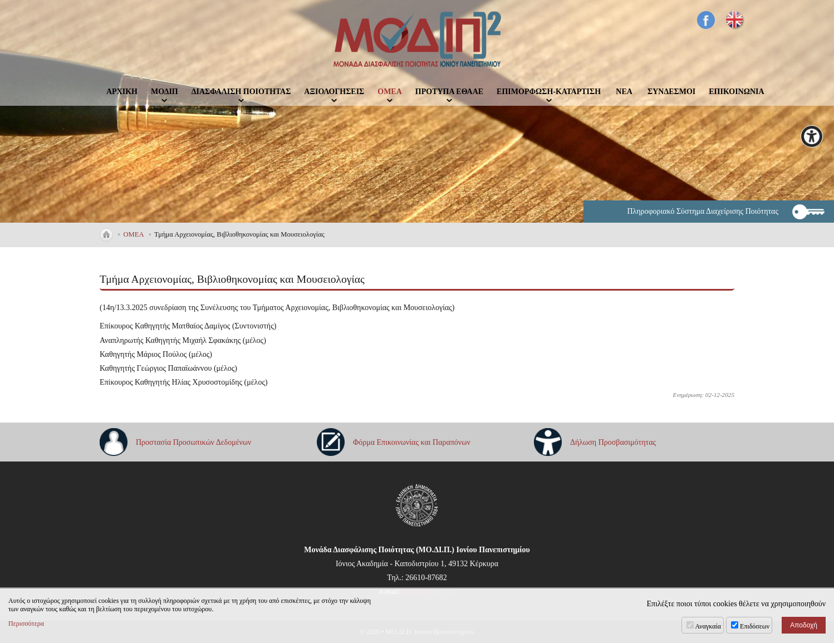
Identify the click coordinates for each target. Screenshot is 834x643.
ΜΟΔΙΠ (164, 91)
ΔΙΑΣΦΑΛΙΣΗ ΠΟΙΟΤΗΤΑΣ (241, 91)
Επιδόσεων (754, 626)
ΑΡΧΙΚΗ (122, 91)
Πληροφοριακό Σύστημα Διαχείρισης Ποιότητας (702, 211)
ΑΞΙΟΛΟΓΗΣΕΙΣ (334, 91)
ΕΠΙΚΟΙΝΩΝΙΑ (736, 91)
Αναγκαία (708, 626)
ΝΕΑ (624, 91)
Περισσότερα (26, 623)
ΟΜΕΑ (389, 91)
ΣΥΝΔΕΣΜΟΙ (671, 91)
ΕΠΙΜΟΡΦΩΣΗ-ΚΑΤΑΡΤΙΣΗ (549, 91)
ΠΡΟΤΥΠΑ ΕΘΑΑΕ (449, 91)
